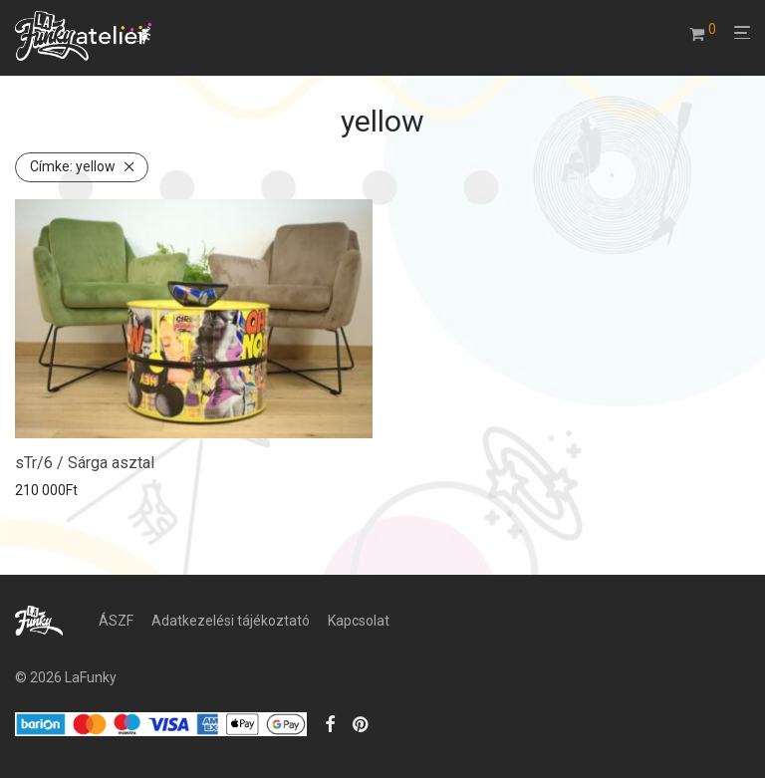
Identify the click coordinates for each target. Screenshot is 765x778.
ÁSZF (116, 621)
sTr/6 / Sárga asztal (84, 462)
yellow (73, 166)
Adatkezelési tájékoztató (230, 621)
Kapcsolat (358, 621)
